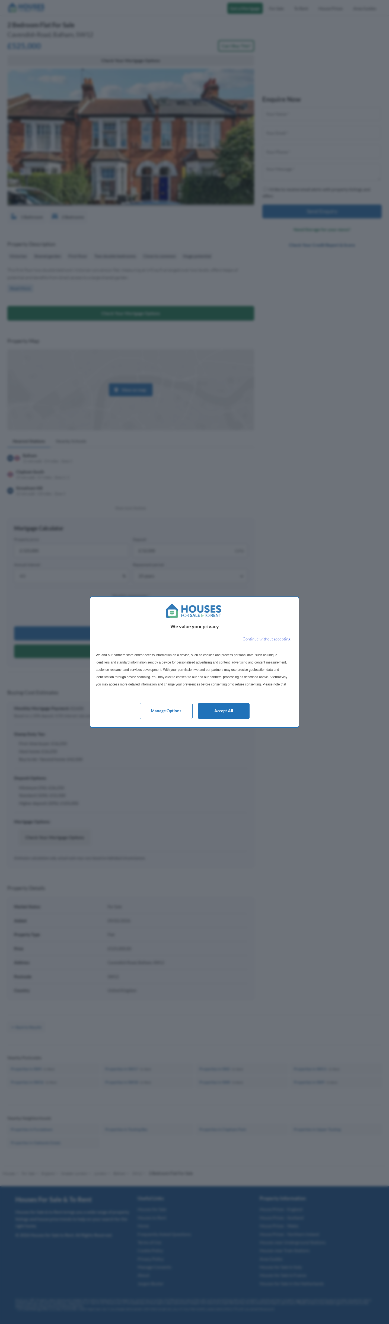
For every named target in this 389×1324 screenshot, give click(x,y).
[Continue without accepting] (266, 639)
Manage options (166, 710)
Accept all (223, 710)
